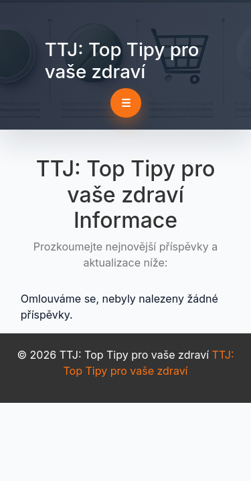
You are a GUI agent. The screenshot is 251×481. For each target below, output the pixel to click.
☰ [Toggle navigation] (126, 103)
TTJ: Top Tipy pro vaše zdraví (122, 60)
